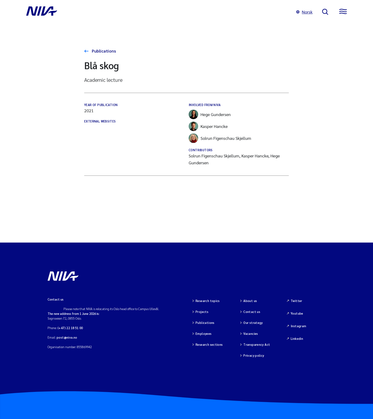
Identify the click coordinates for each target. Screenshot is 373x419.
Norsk (304, 12)
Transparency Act (256, 344)
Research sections (209, 344)
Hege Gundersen (210, 114)
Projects (202, 312)
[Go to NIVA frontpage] (156, 11)
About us (250, 301)
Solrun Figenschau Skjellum (220, 138)
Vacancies (250, 333)
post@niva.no (67, 337)
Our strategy (253, 323)
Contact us (251, 312)
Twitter (296, 301)
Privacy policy (253, 355)
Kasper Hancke (208, 126)
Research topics (208, 301)
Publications (103, 51)
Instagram (298, 326)
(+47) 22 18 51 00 (70, 328)
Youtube (297, 313)
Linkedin (297, 338)
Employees (204, 333)
